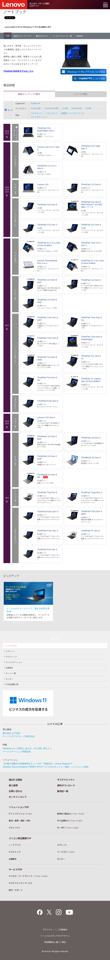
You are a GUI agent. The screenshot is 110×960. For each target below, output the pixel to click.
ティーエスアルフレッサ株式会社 (19, 736)
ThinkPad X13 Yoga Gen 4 (90, 147)
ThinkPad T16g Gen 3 (91, 492)
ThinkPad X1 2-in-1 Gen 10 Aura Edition (48, 244)
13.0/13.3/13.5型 (51, 108)
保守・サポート (15, 890)
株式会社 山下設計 (11, 733)
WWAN (79, 36)
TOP (8, 36)
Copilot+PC (35, 103)
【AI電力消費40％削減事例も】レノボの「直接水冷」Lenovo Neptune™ (37, 763)
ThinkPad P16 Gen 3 (47, 549)
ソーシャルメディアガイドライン (54, 935)
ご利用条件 (62, 929)
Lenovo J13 (42, 184)
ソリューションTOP (19, 807)
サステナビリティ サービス (20, 883)
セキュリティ (14, 827)
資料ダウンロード (66, 785)
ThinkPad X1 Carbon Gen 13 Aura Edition (91, 379)
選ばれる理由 (15, 779)
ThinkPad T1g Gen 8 (47, 492)
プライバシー (48, 929)
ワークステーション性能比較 (17, 751)
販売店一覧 (62, 791)
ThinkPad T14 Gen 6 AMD (47, 358)
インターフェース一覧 (62, 36)
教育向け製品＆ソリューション (71, 813)
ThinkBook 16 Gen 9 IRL (47, 475)
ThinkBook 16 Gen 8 (91, 457)
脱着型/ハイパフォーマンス (72, 113)
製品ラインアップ (23, 35)
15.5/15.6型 (76, 108)
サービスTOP (15, 869)
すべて (10, 110)
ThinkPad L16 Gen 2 (91, 437)
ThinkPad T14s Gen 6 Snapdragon (91, 337)
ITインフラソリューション (20, 813)
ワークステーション (39, 117)
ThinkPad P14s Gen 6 (47, 401)
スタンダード (51, 113)
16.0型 (88, 108)
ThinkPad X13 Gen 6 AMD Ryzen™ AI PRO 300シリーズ (91, 204)
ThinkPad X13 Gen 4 (91, 224)
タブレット (9, 651)
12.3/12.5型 (36, 108)
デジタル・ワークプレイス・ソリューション (28, 876)
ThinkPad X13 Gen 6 (47, 204)
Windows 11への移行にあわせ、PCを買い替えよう (27, 748)
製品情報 (55, 638)
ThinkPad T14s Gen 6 (47, 338)
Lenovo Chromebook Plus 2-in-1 (47, 261)
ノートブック (10, 645)
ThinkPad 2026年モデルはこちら (18, 71)
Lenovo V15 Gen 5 (46, 417)
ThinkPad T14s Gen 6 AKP (47, 318)
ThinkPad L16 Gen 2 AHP (47, 457)
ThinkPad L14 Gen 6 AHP (47, 300)
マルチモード (36, 113)
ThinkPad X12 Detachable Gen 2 (46, 129)
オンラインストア (17, 797)
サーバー (10, 673)
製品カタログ (42, 36)
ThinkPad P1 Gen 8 (90, 530)
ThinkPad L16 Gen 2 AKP (47, 437)
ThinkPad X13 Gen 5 (47, 224)
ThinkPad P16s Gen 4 (47, 511)
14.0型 (65, 108)
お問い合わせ (15, 791)
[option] (28, 601)
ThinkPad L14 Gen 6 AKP (47, 281)
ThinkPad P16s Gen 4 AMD (91, 512)
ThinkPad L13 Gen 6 (91, 184)
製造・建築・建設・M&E (19, 820)
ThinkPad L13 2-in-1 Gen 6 (47, 167)
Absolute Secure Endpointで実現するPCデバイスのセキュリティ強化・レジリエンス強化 (46, 767)
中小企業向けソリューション (69, 820)
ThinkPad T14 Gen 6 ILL (91, 357)
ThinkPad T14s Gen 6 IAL (91, 318)
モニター (8, 679)
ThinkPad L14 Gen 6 (91, 280)
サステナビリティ (66, 779)
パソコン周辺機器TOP (20, 838)
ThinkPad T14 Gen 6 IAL (47, 378)
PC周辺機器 (11, 684)
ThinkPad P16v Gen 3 (47, 530)
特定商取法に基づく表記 (55, 942)
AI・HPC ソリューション (68, 827)
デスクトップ (10, 656)
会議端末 (8, 668)
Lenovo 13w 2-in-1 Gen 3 (48, 148)
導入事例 (13, 785)
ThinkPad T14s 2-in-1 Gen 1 (91, 244)
